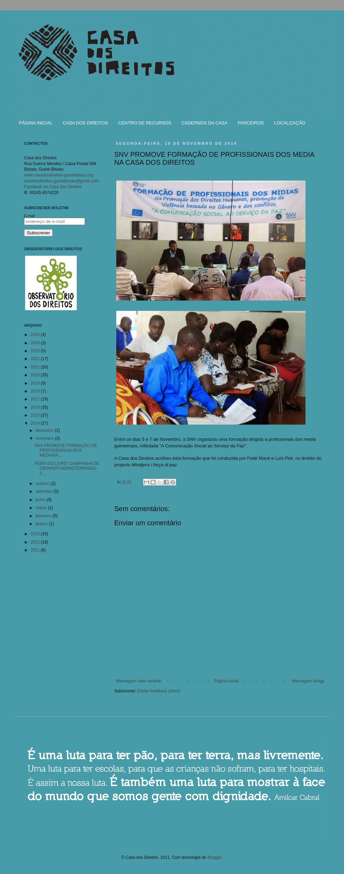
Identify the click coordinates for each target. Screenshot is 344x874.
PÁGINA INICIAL (36, 122)
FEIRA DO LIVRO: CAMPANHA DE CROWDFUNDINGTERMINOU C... (66, 468)
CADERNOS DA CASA (205, 122)
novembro (45, 438)
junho (41, 499)
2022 (36, 358)
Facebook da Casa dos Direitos (53, 186)
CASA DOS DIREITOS (85, 122)
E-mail (29, 216)
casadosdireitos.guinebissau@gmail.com (61, 181)
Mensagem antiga (308, 681)
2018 (36, 391)
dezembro (45, 430)
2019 (36, 383)
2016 (36, 407)
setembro (44, 491)
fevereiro (44, 516)
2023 (36, 350)
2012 (36, 542)
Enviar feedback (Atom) (158, 691)
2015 (36, 415)
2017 (36, 399)
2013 (36, 533)
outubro (43, 483)
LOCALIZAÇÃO (289, 122)
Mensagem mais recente (138, 681)
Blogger (214, 857)
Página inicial (226, 681)
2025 (36, 334)
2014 (36, 423)
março (41, 507)
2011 (36, 550)
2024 (36, 343)
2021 (36, 367)
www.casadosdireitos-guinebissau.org (58, 175)
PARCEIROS (251, 122)
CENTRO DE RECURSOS (144, 122)
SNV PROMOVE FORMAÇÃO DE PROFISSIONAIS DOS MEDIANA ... (65, 450)
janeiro (42, 523)
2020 (36, 375)
